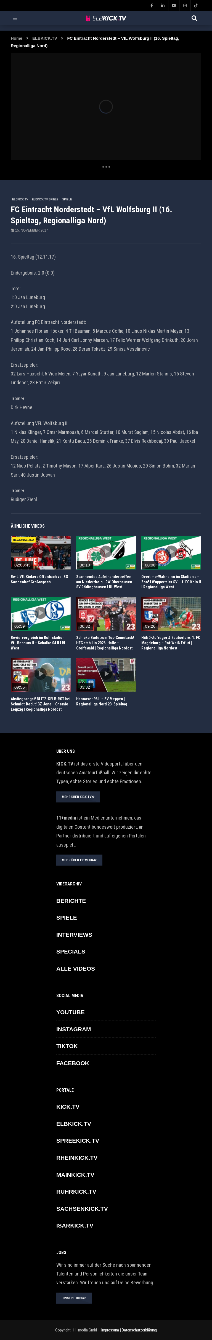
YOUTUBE (70, 1012)
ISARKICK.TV (74, 1225)
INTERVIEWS (74, 934)
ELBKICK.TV (44, 38)
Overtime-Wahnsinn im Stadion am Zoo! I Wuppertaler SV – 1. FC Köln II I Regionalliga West (171, 581)
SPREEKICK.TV (77, 1140)
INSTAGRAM (73, 1029)
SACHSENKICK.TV (82, 1208)
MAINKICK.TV (75, 1175)
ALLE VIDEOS (75, 968)
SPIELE (67, 199)
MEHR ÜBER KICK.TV (78, 797)
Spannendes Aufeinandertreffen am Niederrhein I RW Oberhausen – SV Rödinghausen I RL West (105, 581)
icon (41, 552)
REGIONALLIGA (23, 539)
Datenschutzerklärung (139, 1330)
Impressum (109, 1330)
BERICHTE (71, 901)
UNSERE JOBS (74, 1298)
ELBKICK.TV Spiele (45, 199)
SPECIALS (70, 951)
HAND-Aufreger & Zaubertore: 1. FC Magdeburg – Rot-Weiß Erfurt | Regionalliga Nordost (170, 642)
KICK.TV (68, 1106)
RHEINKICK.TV (76, 1157)
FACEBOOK (72, 1063)
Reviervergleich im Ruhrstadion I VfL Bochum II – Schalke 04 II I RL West (39, 642)
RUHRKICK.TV (76, 1191)
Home (16, 38)
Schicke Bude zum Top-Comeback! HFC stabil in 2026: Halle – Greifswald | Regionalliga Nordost (105, 642)
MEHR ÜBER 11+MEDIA (79, 860)
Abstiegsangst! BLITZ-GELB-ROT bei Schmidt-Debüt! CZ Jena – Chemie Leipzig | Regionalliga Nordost (40, 704)
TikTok (67, 1046)
